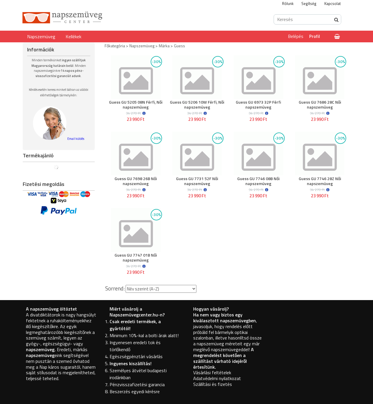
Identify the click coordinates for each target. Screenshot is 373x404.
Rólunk (287, 3)
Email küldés (75, 138)
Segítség (308, 3)
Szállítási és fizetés (212, 384)
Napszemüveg (41, 36)
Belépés (295, 36)
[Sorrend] (161, 289)
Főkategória (115, 46)
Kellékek (73, 36)
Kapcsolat (332, 3)
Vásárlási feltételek (212, 372)
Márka (164, 46)
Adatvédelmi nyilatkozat (217, 378)
